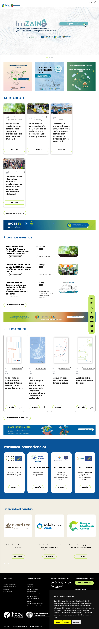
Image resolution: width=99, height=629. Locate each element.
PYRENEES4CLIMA (62, 467)
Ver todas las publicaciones (17, 418)
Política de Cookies (36, 626)
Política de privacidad (20, 626)
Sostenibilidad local (33, 594)
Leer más (14, 487)
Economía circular (33, 599)
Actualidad (6, 589)
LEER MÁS (14, 150)
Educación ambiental (34, 606)
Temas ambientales (9, 584)
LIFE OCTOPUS (85, 467)
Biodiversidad (31, 582)
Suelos (29, 601)
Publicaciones (7, 591)
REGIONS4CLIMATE (39, 467)
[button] (47, 57)
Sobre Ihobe (7, 582)
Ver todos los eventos (15, 305)
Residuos (30, 587)
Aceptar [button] (58, 622)
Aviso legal (6, 626)
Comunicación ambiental (35, 603)
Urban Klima (14, 467)
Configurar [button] (76, 622)
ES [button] (89, 2)
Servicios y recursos (9, 587)
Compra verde (32, 596)
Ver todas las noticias (15, 213)
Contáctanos (84, 583)
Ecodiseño (30, 584)
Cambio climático (32, 589)
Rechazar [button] (67, 622)
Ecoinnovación (32, 591)
